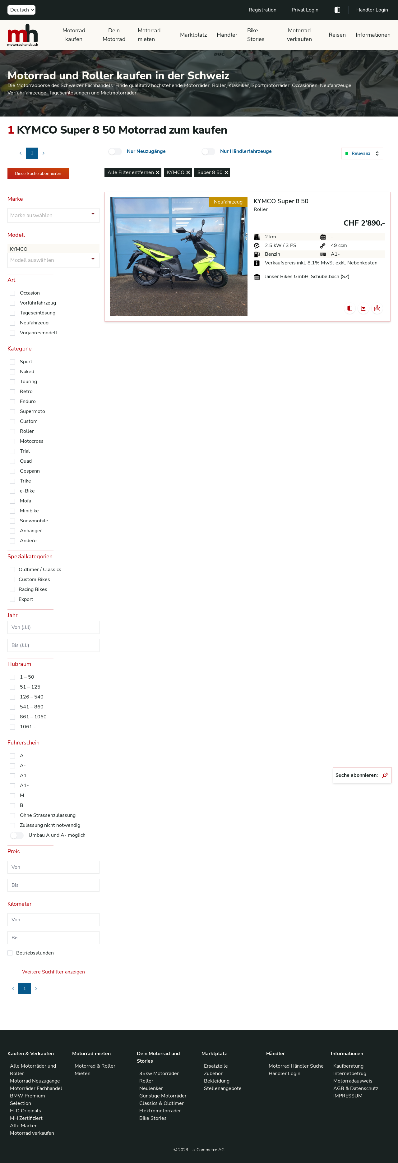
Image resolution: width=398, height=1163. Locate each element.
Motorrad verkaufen (299, 35)
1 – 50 (27, 677)
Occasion (30, 293)
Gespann (30, 471)
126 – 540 (32, 697)
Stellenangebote (223, 1088)
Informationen (373, 35)
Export (26, 599)
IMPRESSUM (348, 1095)
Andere (28, 540)
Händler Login (372, 10)
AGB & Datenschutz (355, 1088)
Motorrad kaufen (74, 35)
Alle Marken (24, 1125)
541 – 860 (32, 706)
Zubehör (213, 1073)
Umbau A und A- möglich (57, 835)
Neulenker (151, 1088)
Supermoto (32, 411)
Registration (262, 10)
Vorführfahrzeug (38, 303)
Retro (26, 391)
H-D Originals (25, 1110)
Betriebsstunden (35, 953)
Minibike (29, 510)
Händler (227, 35)
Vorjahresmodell (38, 332)
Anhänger (31, 530)
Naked (27, 371)
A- (23, 765)
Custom (29, 421)
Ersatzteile (216, 1066)
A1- (24, 785)
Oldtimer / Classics (40, 569)
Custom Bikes (34, 579)
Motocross (32, 441)
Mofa (25, 500)
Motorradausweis (353, 1081)
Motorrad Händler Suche (296, 1066)
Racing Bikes (33, 589)
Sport (26, 361)
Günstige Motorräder (163, 1095)
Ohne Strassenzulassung (48, 815)
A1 (23, 775)
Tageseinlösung (37, 312)
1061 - (28, 726)
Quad (26, 461)
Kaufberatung (348, 1066)
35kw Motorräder (159, 1073)
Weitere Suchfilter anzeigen (53, 971)
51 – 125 (30, 687)
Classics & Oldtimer (161, 1103)
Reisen (337, 35)
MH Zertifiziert (26, 1118)
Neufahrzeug (34, 322)
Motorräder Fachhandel (36, 1088)
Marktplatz (193, 35)
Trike (25, 481)
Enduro (28, 401)
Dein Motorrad (114, 35)
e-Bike (27, 491)
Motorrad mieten (149, 35)
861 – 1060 (33, 716)
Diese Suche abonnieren (38, 173)
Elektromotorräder (160, 1110)
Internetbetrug (349, 1073)
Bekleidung (216, 1081)
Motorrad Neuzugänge (35, 1081)
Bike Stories (256, 35)
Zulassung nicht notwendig (50, 825)
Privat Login (305, 10)
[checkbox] (115, 151)
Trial (25, 451)
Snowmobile (34, 520)
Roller (27, 431)
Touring (28, 381)
